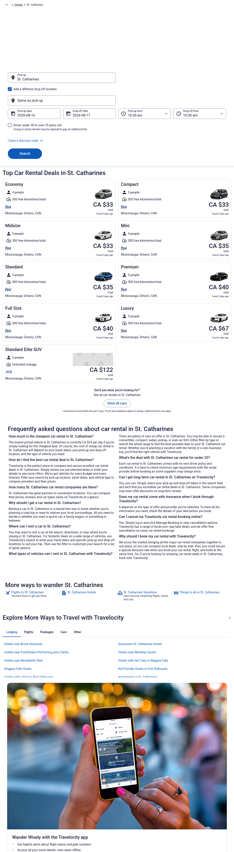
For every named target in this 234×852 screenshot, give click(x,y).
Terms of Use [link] (129, 776)
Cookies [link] (126, 769)
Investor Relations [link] (17, 797)
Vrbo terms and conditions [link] (136, 783)
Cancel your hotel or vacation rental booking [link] (204, 776)
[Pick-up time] (144, 93)
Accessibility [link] (128, 790)
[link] (32, 574)
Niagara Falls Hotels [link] (18, 648)
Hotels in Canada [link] (74, 762)
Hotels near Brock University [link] (23, 623)
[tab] (12, 611)
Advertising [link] (13, 810)
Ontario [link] (76, 5)
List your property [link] (17, 776)
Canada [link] (63, 5)
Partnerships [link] (14, 783)
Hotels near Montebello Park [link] (23, 639)
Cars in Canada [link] (73, 769)
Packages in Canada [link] (76, 783)
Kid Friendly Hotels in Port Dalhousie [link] (142, 648)
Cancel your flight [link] (189, 769)
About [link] (10, 762)
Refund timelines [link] (188, 783)
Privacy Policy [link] (129, 762)
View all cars (117, 382)
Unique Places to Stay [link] (76, 790)
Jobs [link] (10, 769)
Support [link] (183, 762)
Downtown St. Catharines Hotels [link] (140, 623)
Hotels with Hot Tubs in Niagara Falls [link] (143, 639)
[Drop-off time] (200, 93)
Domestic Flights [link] (74, 776)
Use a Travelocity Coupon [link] (193, 790)
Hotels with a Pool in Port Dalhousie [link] (28, 656)
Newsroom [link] (13, 790)
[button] (117, 119)
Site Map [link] (12, 803)
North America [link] (46, 5)
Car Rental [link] (28, 5)
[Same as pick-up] (172, 80)
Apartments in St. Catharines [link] (137, 656)
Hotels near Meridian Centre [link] (137, 631)
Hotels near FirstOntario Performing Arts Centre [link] (36, 631)
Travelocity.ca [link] (10, 5)
